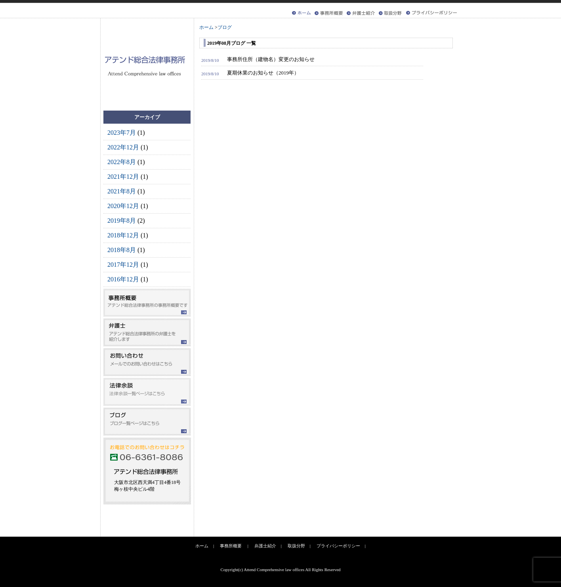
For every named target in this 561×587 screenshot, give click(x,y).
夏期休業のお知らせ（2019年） (263, 73)
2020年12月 (123, 206)
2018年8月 (121, 250)
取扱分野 (296, 545)
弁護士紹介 (265, 545)
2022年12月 (123, 147)
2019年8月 (121, 220)
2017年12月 (123, 264)
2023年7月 (121, 132)
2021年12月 (123, 176)
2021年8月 (121, 191)
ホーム (201, 545)
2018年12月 (123, 235)
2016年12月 (123, 279)
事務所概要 (231, 545)
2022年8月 (121, 162)
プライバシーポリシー (338, 545)
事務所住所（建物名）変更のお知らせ (271, 59)
